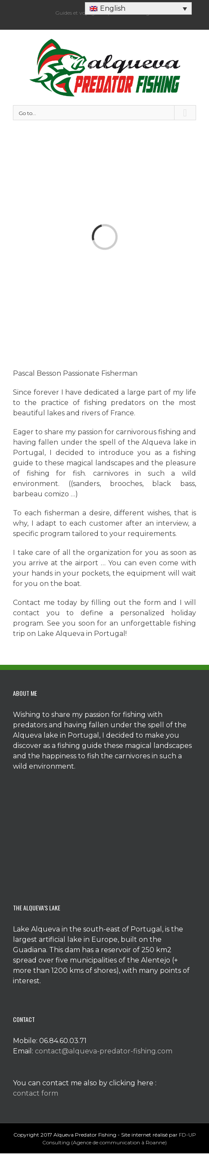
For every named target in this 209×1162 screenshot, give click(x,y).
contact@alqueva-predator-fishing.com (103, 1051)
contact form (35, 1093)
